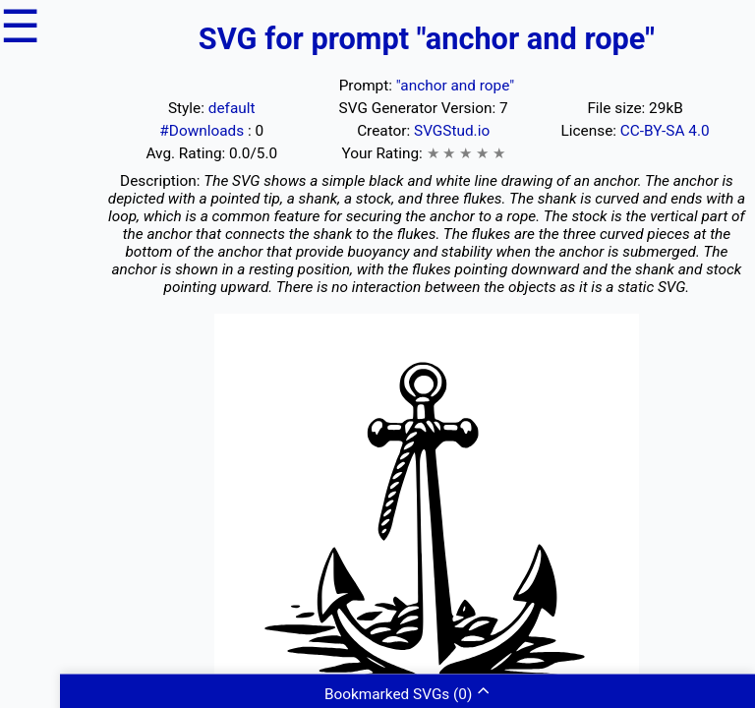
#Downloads (203, 131)
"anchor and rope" (455, 85)
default (232, 108)
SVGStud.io (452, 131)
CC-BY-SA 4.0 (665, 131)
